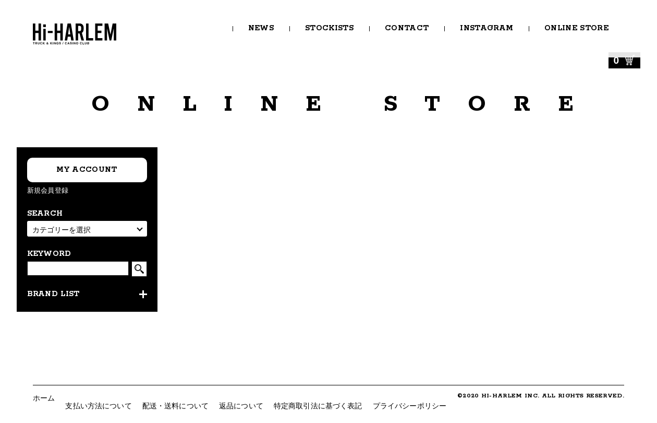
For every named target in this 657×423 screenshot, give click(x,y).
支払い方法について (98, 406)
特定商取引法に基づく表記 (318, 406)
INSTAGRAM (486, 28)
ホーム (44, 398)
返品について (241, 406)
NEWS (261, 28)
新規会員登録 (48, 190)
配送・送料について (175, 406)
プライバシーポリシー (409, 406)
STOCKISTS (329, 28)
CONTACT (407, 28)
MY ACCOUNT (86, 169)
